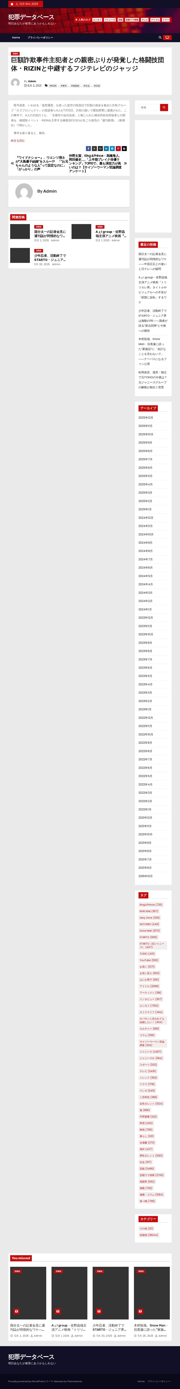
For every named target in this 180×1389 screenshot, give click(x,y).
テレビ (145, 19)
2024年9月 (146, 543)
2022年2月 (145, 801)
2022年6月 (145, 768)
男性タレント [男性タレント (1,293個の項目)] (151, 1155)
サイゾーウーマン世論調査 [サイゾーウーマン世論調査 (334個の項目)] (152, 1043)
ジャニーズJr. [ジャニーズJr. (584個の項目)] (151, 1058)
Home (16, 37)
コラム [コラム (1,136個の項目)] (147, 1035)
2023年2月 (145, 701)
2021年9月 (145, 843)
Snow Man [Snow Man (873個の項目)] (150, 930)
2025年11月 (146, 426)
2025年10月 (146, 434)
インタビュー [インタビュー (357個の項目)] (151, 999)
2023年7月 (145, 659)
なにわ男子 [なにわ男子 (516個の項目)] (149, 979)
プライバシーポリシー (40, 37)
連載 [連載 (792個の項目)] (146, 1188)
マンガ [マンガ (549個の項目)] (147, 1090)
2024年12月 (146, 518)
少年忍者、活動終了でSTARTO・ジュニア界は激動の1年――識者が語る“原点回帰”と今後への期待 (153, 321)
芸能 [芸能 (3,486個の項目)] (147, 1168)
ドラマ (166, 19)
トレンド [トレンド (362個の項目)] (148, 1077)
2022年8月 (145, 751)
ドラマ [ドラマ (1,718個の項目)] (147, 1084)
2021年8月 (145, 851)
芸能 (120, 19)
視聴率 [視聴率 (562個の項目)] (147, 1181)
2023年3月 (145, 693)
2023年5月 (145, 676)
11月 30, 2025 (42, 264)
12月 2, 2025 (41, 240)
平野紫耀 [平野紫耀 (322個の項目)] (148, 1116)
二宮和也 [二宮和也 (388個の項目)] (148, 1097)
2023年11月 (145, 626)
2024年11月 (146, 526)
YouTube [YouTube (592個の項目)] (149, 960)
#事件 (64, 85)
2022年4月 (146, 784)
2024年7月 (146, 559)
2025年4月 (146, 484)
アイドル (155, 19)
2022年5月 (145, 776)
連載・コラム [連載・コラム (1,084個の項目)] (151, 1194)
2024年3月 (146, 593)
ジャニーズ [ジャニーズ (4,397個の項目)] (151, 1051)
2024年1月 (145, 609)
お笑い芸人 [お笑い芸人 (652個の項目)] (150, 973)
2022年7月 (145, 759)
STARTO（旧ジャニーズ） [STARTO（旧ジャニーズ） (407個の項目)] (152, 945)
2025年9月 (145, 443)
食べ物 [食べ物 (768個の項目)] (147, 1201)
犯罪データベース (31, 17)
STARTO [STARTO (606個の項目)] (148, 937)
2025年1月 (145, 509)
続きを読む (18, 141)
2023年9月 (145, 643)
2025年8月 (146, 451)
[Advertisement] (153, 176)
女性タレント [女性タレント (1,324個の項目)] (151, 1103)
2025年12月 (146, 418)
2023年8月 (145, 651)
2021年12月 (145, 818)
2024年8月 (146, 551)
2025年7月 (146, 459)
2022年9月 (145, 743)
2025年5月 (146, 476)
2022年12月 (146, 718)
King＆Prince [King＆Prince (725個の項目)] (151, 904)
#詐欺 (97, 85)
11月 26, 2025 (146, 1336)
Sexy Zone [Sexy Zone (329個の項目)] (150, 917)
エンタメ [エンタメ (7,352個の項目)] (149, 1005)
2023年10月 (146, 634)
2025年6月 (146, 468)
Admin (32, 81)
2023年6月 (145, 668)
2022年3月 (145, 793)
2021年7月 (145, 859)
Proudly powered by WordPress (26, 1381)
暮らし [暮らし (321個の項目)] (147, 1136)
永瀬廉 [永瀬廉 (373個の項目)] (147, 1142)
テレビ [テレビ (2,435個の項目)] (148, 1071)
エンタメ (97, 19)
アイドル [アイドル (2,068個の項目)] (149, 986)
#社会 (86, 85)
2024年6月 (146, 568)
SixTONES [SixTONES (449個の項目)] (149, 924)
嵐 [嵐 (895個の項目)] (145, 1110)
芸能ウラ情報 (132, 19)
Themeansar (74, 1381)
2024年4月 (146, 584)
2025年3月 (145, 493)
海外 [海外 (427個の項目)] (146, 1149)
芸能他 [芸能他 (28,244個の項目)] (149, 1235)
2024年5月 (146, 576)
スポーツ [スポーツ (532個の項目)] (148, 1064)
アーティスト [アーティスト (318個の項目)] (150, 992)
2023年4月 (146, 684)
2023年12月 (146, 618)
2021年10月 (146, 834)
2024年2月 (146, 601)
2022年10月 (146, 734)
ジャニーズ (110, 19)
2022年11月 (145, 726)
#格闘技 (75, 85)
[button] (160, 37)
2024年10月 (146, 534)
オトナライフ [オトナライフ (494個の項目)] (151, 1012)
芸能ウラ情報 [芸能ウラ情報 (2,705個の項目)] (152, 1175)
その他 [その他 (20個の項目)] (146, 1228)
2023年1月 (145, 709)
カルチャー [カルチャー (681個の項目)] (149, 1028)
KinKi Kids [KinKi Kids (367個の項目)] (149, 911)
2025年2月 (145, 501)
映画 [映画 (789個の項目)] (146, 1129)
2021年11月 (145, 826)
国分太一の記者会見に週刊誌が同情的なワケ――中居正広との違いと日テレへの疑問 (27, 1332)
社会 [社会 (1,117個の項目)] (146, 1162)
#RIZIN (52, 85)
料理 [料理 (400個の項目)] (146, 1123)
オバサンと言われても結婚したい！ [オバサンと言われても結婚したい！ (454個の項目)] (152, 1020)
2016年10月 (146, 876)
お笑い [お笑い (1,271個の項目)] (147, 966)
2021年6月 (145, 868)
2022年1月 (145, 809)
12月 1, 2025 (103, 240)
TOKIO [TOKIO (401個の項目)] (147, 953)
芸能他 (15, 53)
